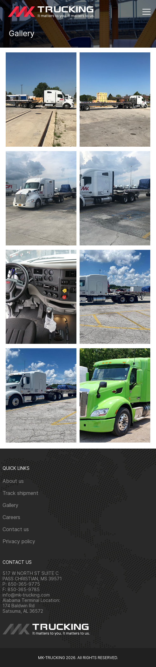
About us (13, 481)
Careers (11, 517)
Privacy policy (19, 541)
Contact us (16, 529)
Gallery (10, 505)
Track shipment (20, 493)
